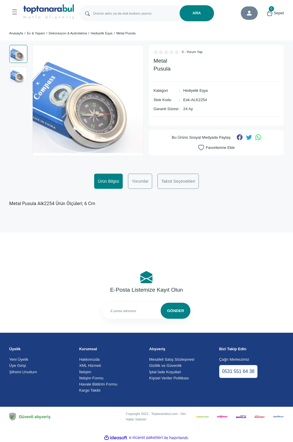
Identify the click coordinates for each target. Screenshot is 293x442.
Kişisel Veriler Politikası (169, 378)
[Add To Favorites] (216, 148)
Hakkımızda (89, 359)
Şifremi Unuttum (23, 372)
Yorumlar (140, 181)
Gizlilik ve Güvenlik (165, 365)
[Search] (146, 13)
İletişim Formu (91, 378)
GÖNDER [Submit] (175, 311)
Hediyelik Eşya (196, 90)
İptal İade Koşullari (165, 372)
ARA (196, 13)
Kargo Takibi (90, 390)
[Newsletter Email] (146, 311)
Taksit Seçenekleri (178, 181)
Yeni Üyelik (18, 359)
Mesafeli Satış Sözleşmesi (171, 359)
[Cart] (275, 13)
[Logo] (48, 11)
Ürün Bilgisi (108, 181)
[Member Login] (249, 13)
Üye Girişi (17, 365)
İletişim (85, 372)
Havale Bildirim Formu (98, 384)
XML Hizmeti (90, 365)
